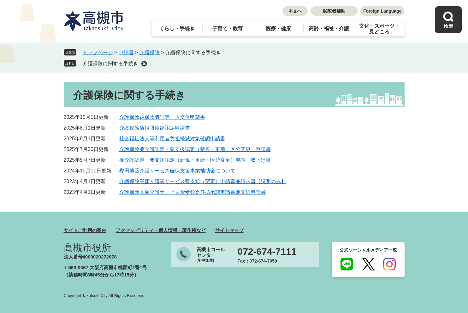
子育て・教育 (227, 28)
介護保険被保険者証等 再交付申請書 (162, 117)
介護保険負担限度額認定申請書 (154, 127)
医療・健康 (278, 28)
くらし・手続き (177, 28)
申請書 (126, 52)
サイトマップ (229, 230)
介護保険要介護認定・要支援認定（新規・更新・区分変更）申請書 (195, 149)
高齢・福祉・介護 (329, 28)
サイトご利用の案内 (85, 230)
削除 (144, 64)
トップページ (98, 52)
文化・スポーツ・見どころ (379, 28)
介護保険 (149, 52)
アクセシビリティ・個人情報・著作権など (161, 230)
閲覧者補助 (334, 11)
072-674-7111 (267, 251)
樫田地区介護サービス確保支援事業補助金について (177, 170)
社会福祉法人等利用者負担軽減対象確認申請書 (172, 138)
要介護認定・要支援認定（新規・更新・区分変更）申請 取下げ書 (195, 160)
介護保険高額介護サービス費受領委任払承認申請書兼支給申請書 (192, 192)
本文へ (295, 11)
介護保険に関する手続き (110, 63)
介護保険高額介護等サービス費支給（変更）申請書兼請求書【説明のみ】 (202, 181)
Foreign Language (382, 11)
